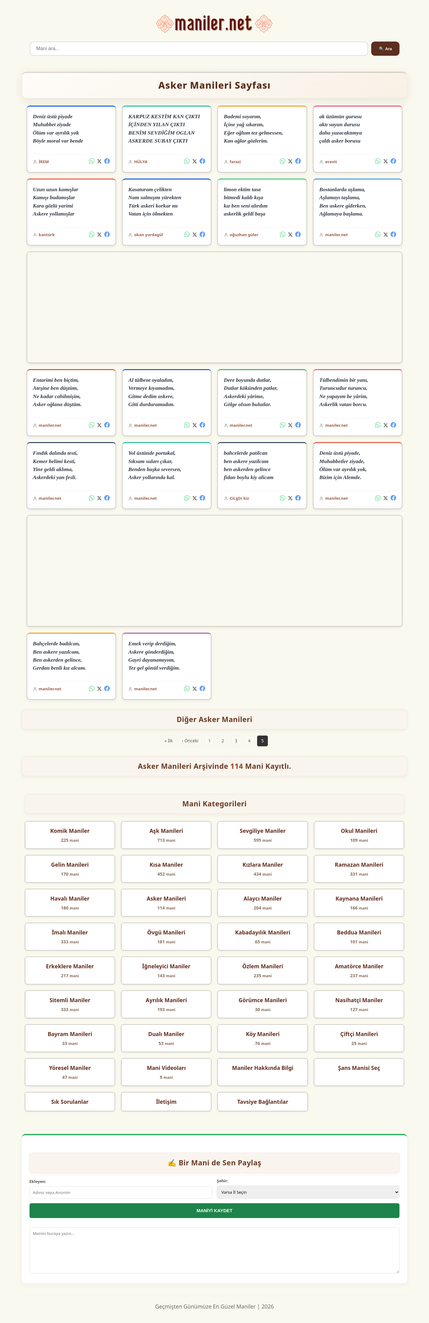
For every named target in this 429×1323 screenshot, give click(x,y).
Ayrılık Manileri (166, 1000)
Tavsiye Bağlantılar (262, 1101)
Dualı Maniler (166, 1034)
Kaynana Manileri (359, 898)
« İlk (169, 741)
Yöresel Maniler (70, 1067)
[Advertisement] (214, 307)
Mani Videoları (166, 1067)
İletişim (166, 1101)
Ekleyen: (38, 1181)
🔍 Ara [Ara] (385, 48)
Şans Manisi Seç (359, 1067)
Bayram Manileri (70, 1034)
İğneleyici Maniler (166, 966)
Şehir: (222, 1181)
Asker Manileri (166, 898)
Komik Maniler (69, 830)
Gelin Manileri (70, 864)
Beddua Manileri (359, 932)
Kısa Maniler (166, 864)
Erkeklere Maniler (70, 966)
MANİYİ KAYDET (214, 1210)
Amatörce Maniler (359, 966)
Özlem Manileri (262, 966)
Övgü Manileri (166, 932)
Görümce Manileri (263, 1000)
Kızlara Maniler (262, 864)
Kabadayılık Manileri (262, 932)
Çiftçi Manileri (359, 1034)
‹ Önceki (190, 741)
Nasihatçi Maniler (359, 1000)
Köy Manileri (263, 1034)
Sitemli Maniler (70, 1000)
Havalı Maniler (69, 898)
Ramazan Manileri (359, 864)
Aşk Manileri (166, 830)
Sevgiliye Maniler (263, 830)
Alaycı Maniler (263, 898)
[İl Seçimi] (308, 1192)
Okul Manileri (359, 830)
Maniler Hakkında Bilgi (262, 1067)
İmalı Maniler (70, 932)
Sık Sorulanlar (70, 1101)
